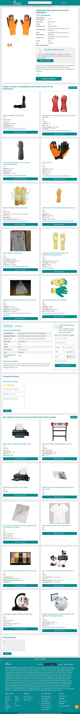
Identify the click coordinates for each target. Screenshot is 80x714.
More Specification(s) (42, 44)
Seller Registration (46, 695)
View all (74, 416)
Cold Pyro (35, 689)
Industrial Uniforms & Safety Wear (13, 5)
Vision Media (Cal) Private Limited (54, 49)
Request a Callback (49, 78)
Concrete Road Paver (57, 689)
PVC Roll (68, 679)
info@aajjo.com (63, 700)
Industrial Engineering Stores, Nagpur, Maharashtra (56, 175)
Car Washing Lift (42, 684)
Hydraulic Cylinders (42, 675)
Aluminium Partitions (28, 668)
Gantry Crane (27, 678)
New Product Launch (46, 704)
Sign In (63, 2)
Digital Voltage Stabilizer (61, 676)
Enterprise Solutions (46, 706)
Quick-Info (7, 704)
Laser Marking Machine (22, 666)
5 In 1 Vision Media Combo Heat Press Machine (57, 570)
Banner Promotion (46, 701)
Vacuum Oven (17, 675)
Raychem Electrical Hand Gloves (14, 115)
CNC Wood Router (63, 675)
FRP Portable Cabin (60, 671)
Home (3, 5)
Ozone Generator (28, 689)
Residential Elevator (28, 670)
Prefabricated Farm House (20, 671)
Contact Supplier (46, 60)
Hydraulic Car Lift (38, 670)
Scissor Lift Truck (47, 670)
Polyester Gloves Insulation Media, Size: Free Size (19, 299)
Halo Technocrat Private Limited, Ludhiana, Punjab (56, 130)
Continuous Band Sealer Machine (25, 683)
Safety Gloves (46, 162)
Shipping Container (66, 673)
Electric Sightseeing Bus (47, 688)
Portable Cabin (32, 666)
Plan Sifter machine (30, 681)
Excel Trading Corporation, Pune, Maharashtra (16, 265)
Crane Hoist (34, 678)
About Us (7, 695)
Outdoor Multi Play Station (42, 666)
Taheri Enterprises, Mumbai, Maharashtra (14, 128)
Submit (7, 410)
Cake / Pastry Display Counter (26, 679)
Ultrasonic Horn (40, 681)
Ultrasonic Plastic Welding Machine (62, 681)
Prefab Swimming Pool (35, 686)
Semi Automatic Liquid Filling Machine (61, 683)
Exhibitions (8, 706)
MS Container (69, 671)
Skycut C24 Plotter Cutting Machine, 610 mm (56, 443)
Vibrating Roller (63, 666)
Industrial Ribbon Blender (16, 668)
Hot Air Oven (25, 675)
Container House (9, 675)
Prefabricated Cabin (10, 673)
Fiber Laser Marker (38, 679)
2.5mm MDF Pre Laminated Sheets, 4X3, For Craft (19, 570)
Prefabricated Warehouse (44, 673)
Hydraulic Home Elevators (16, 670)
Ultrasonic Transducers (10, 683)
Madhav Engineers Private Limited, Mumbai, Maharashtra (58, 220)
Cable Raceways (49, 681)
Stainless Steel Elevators (58, 670)
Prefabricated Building (32, 673)
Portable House (9, 671)
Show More (73, 87)
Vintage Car (62, 688)
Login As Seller (45, 708)
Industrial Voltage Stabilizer (47, 676)
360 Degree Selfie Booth (45, 689)
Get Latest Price (45, 14)
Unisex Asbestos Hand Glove (12, 252)
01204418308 (62, 695)
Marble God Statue (60, 679)
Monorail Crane (42, 678)
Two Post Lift (50, 684)
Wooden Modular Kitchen (15, 684)
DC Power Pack (33, 675)
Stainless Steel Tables (39, 668)
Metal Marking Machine (49, 679)
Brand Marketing (45, 703)
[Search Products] (29, 2)
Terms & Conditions (28, 697)
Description (18, 325)
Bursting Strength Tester (59, 678)
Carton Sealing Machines (63, 668)
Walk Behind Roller (54, 666)
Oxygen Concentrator (18, 689)
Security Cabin (68, 670)
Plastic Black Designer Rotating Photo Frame (17, 613)
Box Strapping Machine (51, 668)
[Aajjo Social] (64, 663)
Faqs (6, 708)
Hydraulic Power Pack (53, 675)
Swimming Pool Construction (60, 686)
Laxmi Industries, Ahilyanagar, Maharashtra (15, 174)
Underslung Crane (18, 678)
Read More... (39, 70)
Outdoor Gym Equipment (34, 688)
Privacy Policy (27, 699)
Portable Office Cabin (21, 673)
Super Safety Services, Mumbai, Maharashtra (15, 220)
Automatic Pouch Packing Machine (42, 683)
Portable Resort (40, 671)
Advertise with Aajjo (46, 697)
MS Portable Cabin (49, 671)
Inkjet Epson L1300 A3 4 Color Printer (15, 486)
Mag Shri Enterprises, (48, 267)
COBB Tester (49, 678)
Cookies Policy (27, 695)
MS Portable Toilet (31, 671)
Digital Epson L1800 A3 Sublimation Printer (17, 443)
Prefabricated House (56, 673)
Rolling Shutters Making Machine (30, 684)
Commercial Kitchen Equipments (17, 681)
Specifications (8, 325)
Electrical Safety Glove (25, 5)
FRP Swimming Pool (47, 686)
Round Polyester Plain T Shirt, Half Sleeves (56, 525)
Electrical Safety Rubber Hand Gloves (15, 207)
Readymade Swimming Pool (20, 688)
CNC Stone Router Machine (21, 676)
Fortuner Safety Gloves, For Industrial (54, 299)
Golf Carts (55, 688)
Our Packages (45, 699)
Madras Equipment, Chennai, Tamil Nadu (53, 312)
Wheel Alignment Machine (60, 684)
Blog (6, 703)
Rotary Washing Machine (34, 676)
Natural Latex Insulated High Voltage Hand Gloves (58, 207)
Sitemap (7, 697)
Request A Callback (40, 658)
